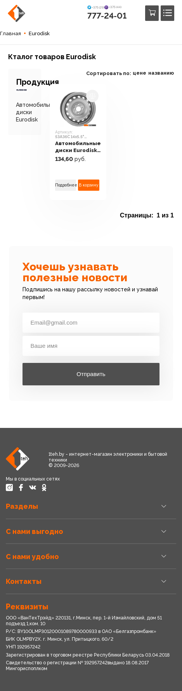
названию (161, 72)
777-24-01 (107, 16)
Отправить (90, 374)
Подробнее (65, 185)
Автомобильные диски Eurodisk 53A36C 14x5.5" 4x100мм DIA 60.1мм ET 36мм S (78, 147)
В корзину (89, 185)
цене (139, 72)
